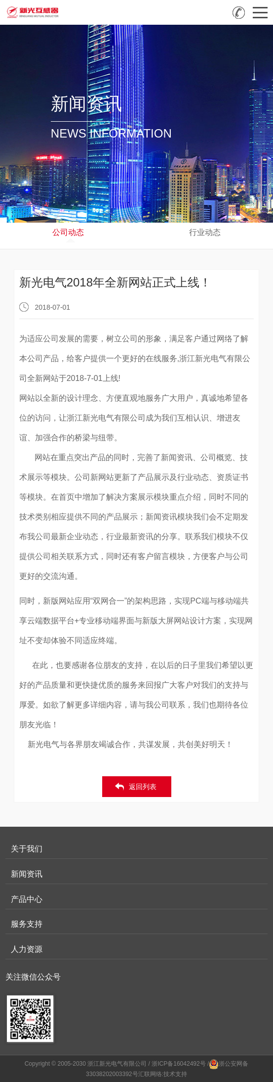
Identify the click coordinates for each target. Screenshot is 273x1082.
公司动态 (68, 232)
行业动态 (205, 232)
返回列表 (142, 787)
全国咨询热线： (238, 12)
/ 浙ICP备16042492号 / (179, 1063)
